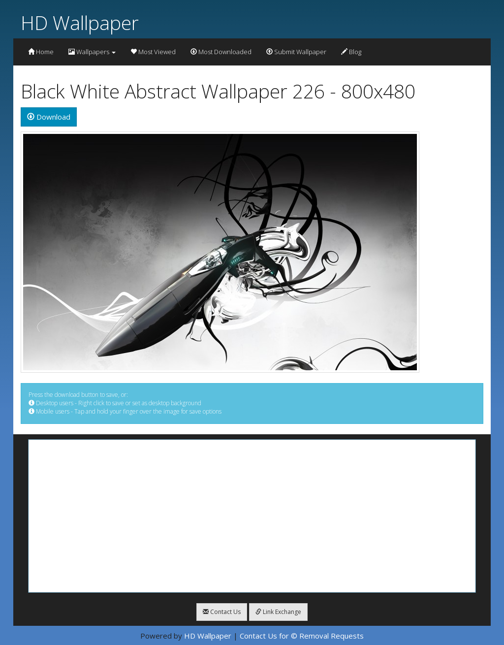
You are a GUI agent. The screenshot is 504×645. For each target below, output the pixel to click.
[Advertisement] (252, 516)
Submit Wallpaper (296, 51)
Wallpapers (92, 51)
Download (48, 117)
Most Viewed (153, 51)
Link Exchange (278, 612)
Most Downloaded (221, 51)
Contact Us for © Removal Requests (302, 636)
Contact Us (222, 612)
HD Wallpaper (80, 22)
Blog (351, 51)
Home (41, 51)
